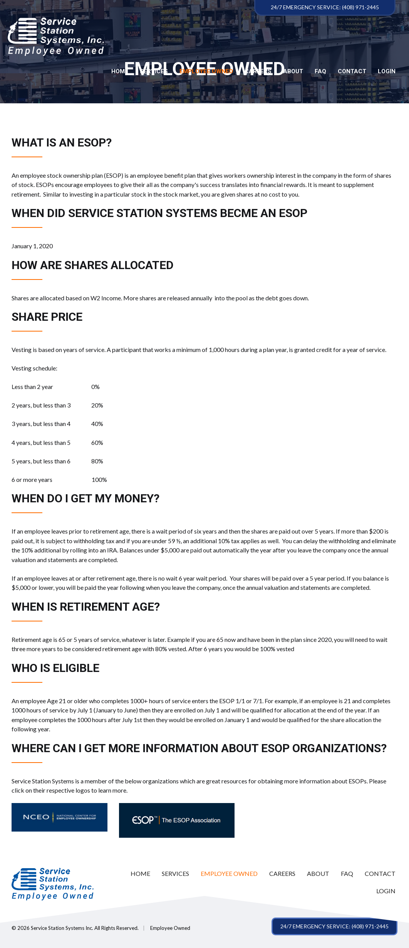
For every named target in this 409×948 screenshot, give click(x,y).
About (293, 71)
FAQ (320, 71)
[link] (140, 873)
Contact (352, 71)
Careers (258, 71)
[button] (334, 927)
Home (119, 71)
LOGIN (387, 71)
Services (154, 71)
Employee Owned (206, 71)
